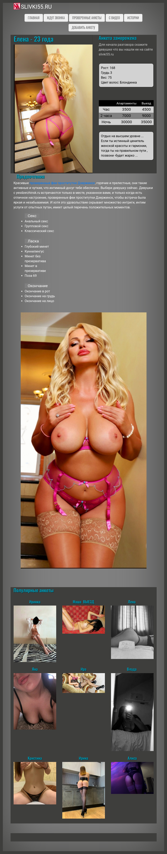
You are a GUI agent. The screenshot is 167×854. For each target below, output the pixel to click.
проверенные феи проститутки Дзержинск (62, 183)
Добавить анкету (83, 27)
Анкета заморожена (118, 37)
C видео (114, 17)
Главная (33, 17)
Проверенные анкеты (86, 17)
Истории (133, 17)
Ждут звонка (56, 17)
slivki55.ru (36, 7)
